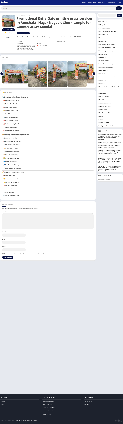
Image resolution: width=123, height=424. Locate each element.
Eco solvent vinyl (103, 71)
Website (4, 247)
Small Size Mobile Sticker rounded (107, 113)
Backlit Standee (103, 41)
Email (4, 239)
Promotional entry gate (27, 16)
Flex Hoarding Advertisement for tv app (109, 77)
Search (119, 15)
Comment (5, 212)
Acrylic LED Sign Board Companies (107, 31)
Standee (101, 116)
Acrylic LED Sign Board (104, 28)
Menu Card (102, 84)
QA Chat (86, 405)
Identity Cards (102, 80)
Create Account (111, 2)
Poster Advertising (104, 97)
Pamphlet (101, 90)
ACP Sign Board (103, 25)
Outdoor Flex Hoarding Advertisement (109, 87)
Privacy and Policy (47, 405)
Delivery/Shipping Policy (49, 408)
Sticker (101, 119)
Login (119, 2)
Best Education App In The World (107, 44)
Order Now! (101, 2)
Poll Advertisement (104, 93)
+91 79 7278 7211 (88, 401)
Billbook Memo (103, 54)
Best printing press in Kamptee (107, 48)
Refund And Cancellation (49, 411)
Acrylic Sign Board (103, 35)
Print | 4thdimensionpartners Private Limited (26, 421)
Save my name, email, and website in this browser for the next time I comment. (24, 254)
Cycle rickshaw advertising (105, 64)
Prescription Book (103, 100)
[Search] (61, 8)
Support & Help (47, 414)
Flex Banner (102, 74)
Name (4, 232)
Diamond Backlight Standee (106, 67)
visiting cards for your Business (107, 126)
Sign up (3, 401)
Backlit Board (102, 38)
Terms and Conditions (48, 401)
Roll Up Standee (103, 110)
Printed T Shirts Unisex (105, 103)
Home (84, 2)
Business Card (102, 58)
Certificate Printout (104, 61)
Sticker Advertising (104, 123)
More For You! (92, 2)
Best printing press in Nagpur (106, 51)
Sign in (2, 405)
